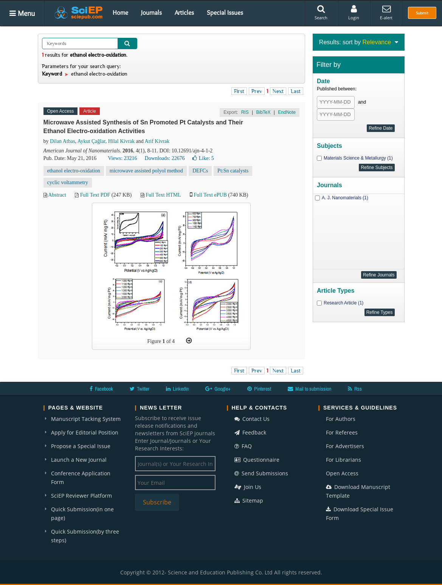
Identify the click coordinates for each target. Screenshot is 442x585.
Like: (203, 158)
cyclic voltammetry (67, 182)
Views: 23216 (122, 158)
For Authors (340, 418)
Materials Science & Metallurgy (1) (358, 158)
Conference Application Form (80, 478)
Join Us (247, 486)
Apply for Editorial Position (84, 432)
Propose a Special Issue (80, 446)
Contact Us (252, 418)
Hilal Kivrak (121, 141)
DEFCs (200, 171)
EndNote (287, 112)
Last (296, 91)
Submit (422, 13)
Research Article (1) (343, 303)
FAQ (243, 446)
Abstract (57, 195)
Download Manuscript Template (358, 491)
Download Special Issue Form (359, 513)
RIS (245, 112)
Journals (151, 12)
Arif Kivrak (157, 141)
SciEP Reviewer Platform (81, 495)
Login (353, 12)
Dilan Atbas (62, 141)
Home (120, 12)
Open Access (342, 473)
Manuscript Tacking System (86, 418)
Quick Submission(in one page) (82, 513)
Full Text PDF (95, 195)
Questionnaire (256, 459)
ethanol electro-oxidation (73, 171)
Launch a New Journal (79, 459)
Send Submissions (261, 473)
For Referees (342, 432)
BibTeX (263, 112)
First (239, 91)
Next (278, 91)
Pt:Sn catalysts (232, 171)
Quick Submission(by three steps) (85, 536)
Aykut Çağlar (91, 141)
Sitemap (248, 500)
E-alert (386, 12)
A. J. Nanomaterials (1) (345, 197)
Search (321, 12)
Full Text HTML (163, 195)
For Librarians (343, 459)
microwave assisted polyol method (146, 171)
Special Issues (225, 12)
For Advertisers (345, 446)
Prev (256, 91)
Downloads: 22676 (165, 158)
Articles (184, 12)
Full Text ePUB (210, 195)
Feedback (250, 432)
